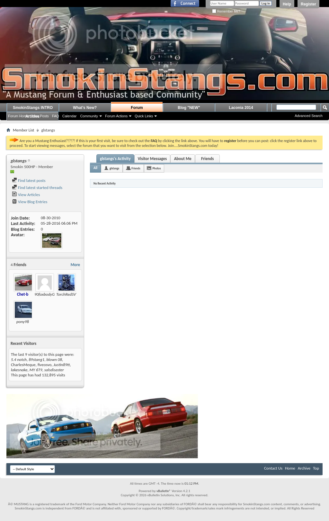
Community (89, 116)
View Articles (26, 194)
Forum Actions (116, 116)
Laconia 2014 (241, 107)
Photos (157, 168)
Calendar (69, 116)
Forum (137, 107)
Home (290, 468)
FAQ (55, 116)
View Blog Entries (29, 201)
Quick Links (144, 116)
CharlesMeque (23, 364)
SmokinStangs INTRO (33, 107)
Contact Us (273, 468)
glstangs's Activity (115, 158)
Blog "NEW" (189, 107)
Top (316, 468)
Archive (304, 468)
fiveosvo (44, 364)
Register (308, 4)
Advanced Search (309, 116)
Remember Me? (226, 11)
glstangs (114, 168)
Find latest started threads (37, 187)
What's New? (85, 107)
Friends (207, 158)
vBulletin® (163, 491)
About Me (182, 158)
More (75, 264)
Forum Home (18, 116)
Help (287, 4)
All (95, 168)
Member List (23, 130)
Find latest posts (29, 180)
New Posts (40, 116)
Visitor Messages (152, 158)
